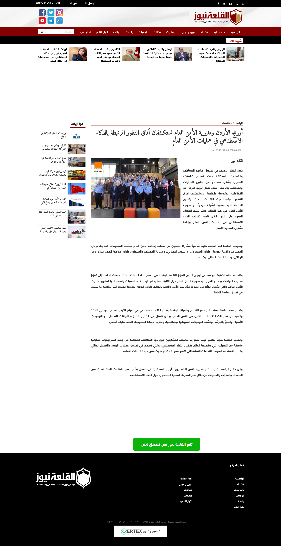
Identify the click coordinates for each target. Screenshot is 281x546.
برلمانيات (171, 31)
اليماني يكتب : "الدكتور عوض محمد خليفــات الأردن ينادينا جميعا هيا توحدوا (157, 52)
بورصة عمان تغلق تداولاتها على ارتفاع (53, 135)
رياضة (116, 31)
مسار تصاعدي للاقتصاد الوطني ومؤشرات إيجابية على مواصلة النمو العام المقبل (52, 231)
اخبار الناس (102, 31)
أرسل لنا (89, 2)
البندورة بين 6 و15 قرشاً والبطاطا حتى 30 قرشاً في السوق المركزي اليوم (52, 175)
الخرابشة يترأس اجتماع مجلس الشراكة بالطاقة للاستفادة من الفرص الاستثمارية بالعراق (54, 149)
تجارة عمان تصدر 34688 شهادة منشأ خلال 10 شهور (52, 160)
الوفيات (143, 31)
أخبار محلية (219, 31)
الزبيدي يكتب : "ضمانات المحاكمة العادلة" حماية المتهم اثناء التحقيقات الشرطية (211, 54)
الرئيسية (235, 31)
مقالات (157, 31)
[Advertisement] (140, 90)
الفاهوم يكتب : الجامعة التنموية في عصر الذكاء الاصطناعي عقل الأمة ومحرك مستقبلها (107, 54)
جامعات (129, 31)
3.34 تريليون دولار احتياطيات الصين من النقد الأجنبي (53, 186)
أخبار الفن (85, 31)
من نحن (72, 2)
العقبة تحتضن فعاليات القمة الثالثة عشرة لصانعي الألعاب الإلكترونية (52, 215)
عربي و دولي (188, 31)
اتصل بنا (109, 521)
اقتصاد (204, 31)
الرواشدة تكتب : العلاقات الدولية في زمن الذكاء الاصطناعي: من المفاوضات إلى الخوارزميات (53, 54)
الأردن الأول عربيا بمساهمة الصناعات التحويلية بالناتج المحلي (53, 200)
